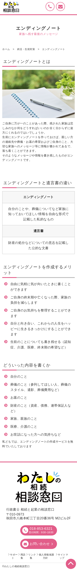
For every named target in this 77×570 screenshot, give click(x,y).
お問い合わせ (40, 543)
